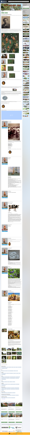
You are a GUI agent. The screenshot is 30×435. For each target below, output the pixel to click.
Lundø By (26, 79)
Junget (2, 407)
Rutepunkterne (15, 1)
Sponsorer (21, 1)
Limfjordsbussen (26, 74)
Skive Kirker (26, 100)
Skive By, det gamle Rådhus (26, 95)
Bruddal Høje (26, 25)
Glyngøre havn (9, 407)
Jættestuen (26, 58)
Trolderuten (4, 401)
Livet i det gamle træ (3, 368)
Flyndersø (26, 39)
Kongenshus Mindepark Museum (26, 60)
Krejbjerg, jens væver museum (26, 72)
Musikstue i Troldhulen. (26, 86)
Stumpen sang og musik (3, 385)
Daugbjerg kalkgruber (26, 32)
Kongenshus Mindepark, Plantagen (26, 65)
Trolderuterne (12, 1)
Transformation (26, 107)
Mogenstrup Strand (17, 407)
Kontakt (19, 1)
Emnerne (17, 1)
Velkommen (9, 1)
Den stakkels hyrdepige (3, 374)
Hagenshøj (26, 51)
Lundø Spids (26, 81)
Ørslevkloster (26, 114)
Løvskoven (6, 368)
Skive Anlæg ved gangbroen (26, 93)
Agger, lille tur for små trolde (26, 18)
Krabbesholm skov (26, 67)
